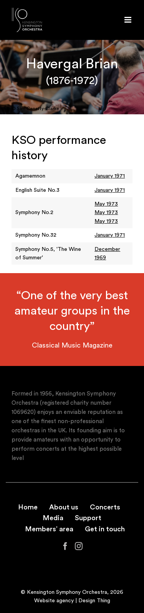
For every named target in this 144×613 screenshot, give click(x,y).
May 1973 (106, 204)
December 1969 (107, 253)
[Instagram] (79, 546)
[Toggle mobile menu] (128, 20)
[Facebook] (65, 546)
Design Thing (94, 600)
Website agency (54, 600)
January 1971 (109, 176)
